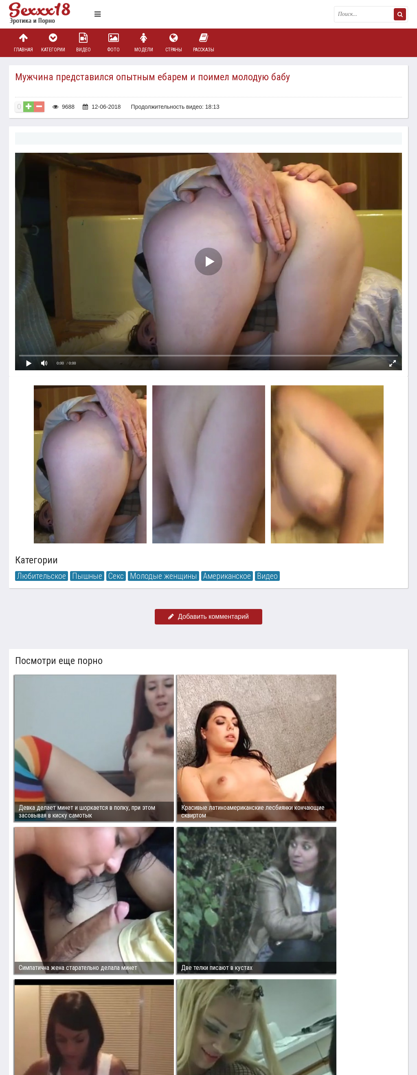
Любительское (41, 576)
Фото (113, 43)
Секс (116, 576)
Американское (227, 576)
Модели (143, 43)
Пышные (87, 576)
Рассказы (203, 43)
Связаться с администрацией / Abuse (58, 1018)
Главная (23, 43)
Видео (83, 43)
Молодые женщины (163, 576)
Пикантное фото (49, 14)
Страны (173, 43)
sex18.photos (95, 1024)
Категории (53, 43)
